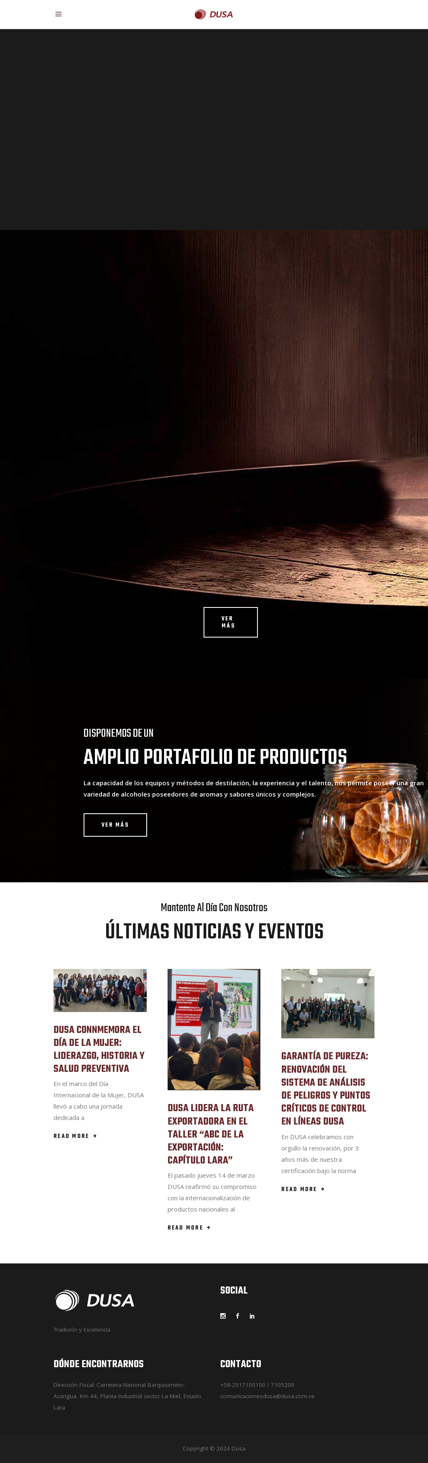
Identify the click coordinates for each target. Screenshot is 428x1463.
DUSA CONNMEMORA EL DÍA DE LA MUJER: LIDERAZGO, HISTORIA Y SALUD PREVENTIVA (99, 1049)
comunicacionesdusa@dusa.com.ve (267, 1396)
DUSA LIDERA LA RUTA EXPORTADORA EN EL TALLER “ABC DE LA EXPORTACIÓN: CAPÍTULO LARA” (211, 1134)
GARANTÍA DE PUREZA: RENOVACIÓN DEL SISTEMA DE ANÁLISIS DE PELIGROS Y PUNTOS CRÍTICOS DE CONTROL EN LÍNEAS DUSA (325, 1089)
